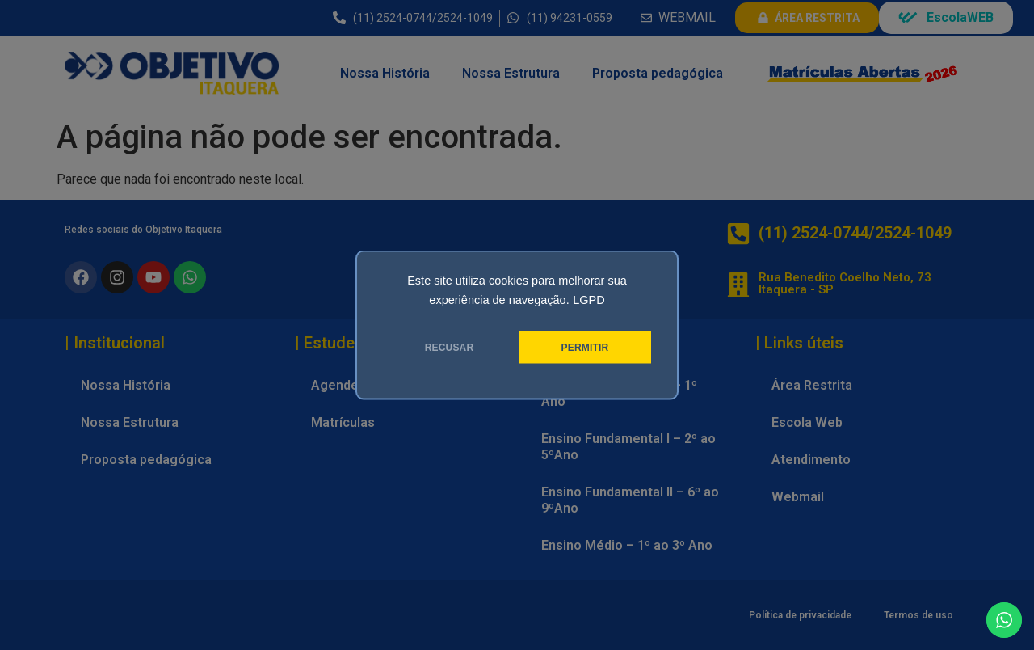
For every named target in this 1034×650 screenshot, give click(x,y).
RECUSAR (449, 347)
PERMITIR (585, 347)
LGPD (589, 299)
